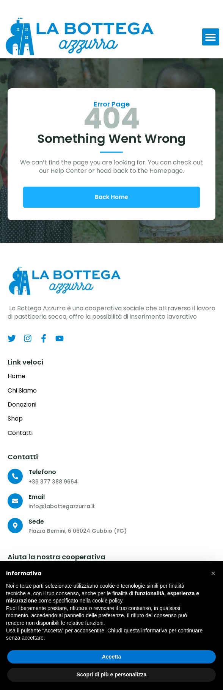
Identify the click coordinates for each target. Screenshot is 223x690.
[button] (210, 36)
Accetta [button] (111, 657)
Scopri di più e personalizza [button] (111, 674)
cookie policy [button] (107, 601)
